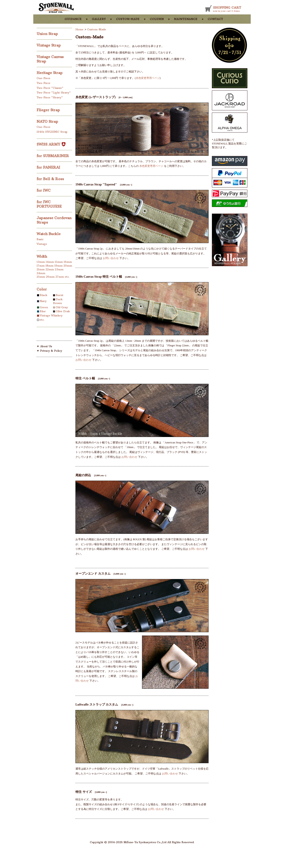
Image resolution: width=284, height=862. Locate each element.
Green (44, 307)
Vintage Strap (49, 45)
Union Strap (48, 33)
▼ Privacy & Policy (49, 350)
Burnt (59, 295)
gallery (99, 18)
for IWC (44, 190)
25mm (41, 276)
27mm (59, 276)
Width (42, 256)
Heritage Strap (50, 72)
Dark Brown (58, 301)
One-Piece (43, 78)
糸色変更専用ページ (148, 78)
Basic (40, 239)
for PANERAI (49, 167)
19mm (58, 265)
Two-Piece (43, 83)
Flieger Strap (49, 110)
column (157, 18)
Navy (43, 301)
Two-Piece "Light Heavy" (54, 92)
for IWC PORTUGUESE (50, 204)
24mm (41, 273)
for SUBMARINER (53, 156)
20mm (67, 265)
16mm (68, 261)
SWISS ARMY (51, 144)
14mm (50, 261)
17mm (41, 265)
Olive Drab (63, 311)
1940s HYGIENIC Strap (52, 131)
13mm (41, 261)
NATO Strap (48, 121)
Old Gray (62, 307)
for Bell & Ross (51, 179)
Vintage (42, 244)
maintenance (185, 18)
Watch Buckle (49, 234)
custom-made (128, 18)
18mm (49, 265)
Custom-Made (96, 29)
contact (215, 18)
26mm (50, 276)
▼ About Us (44, 346)
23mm (59, 269)
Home (79, 29)
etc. (67, 276)
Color (42, 289)
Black (43, 295)
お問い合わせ (111, 258)
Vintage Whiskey (51, 315)
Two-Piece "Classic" (50, 88)
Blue (43, 311)
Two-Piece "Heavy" (50, 97)
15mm (59, 261)
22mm (49, 269)
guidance (73, 18)
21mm (41, 269)
